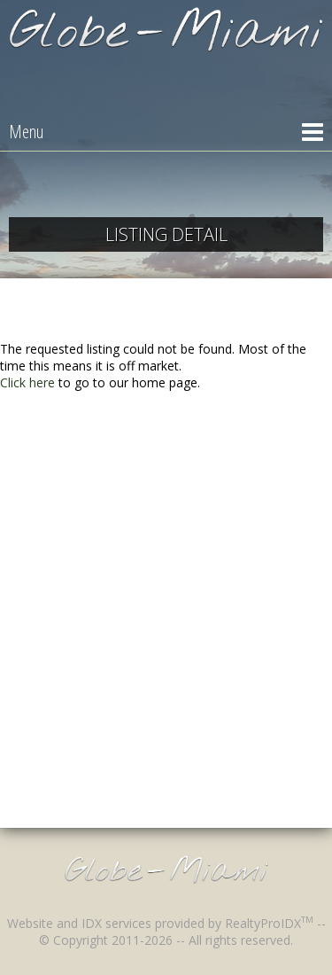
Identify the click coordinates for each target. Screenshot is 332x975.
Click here (27, 382)
